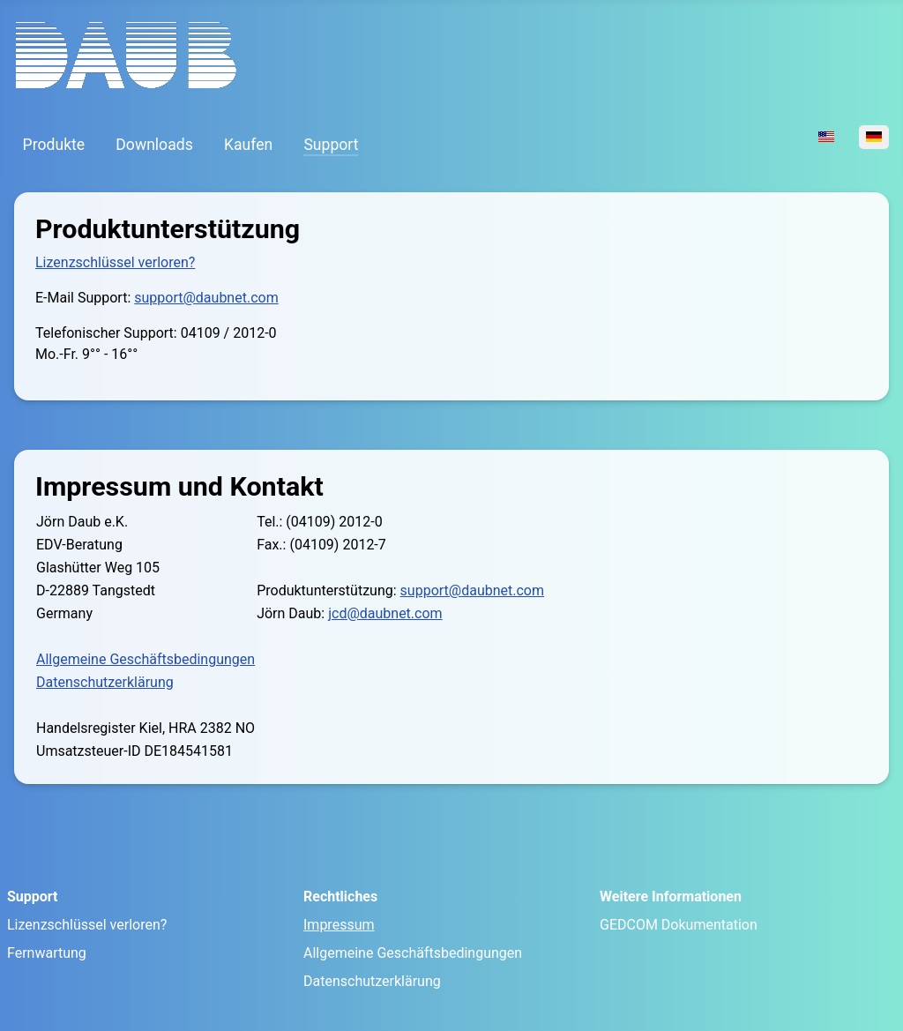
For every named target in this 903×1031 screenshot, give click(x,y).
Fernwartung (46, 953)
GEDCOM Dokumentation (678, 924)
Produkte (54, 144)
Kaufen (248, 144)
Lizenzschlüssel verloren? (115, 262)
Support (330, 144)
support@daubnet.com (206, 297)
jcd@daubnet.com (385, 613)
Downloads (154, 144)
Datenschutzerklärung (105, 682)
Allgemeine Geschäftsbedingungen (145, 659)
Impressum (339, 924)
